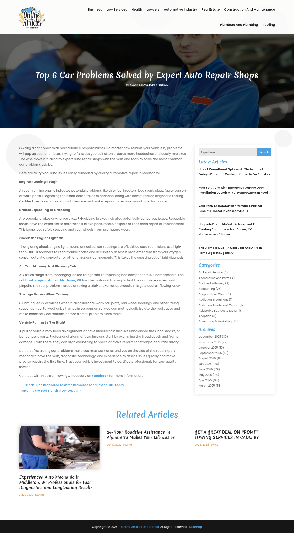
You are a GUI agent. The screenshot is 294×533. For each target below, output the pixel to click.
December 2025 (210, 337)
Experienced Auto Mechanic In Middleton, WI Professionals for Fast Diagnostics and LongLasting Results (56, 482)
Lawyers (153, 9)
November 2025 (210, 342)
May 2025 (205, 375)
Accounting (207, 289)
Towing (162, 85)
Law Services (117, 9)
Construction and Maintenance (249, 9)
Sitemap (195, 527)
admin (134, 85)
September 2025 (210, 353)
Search (264, 152)
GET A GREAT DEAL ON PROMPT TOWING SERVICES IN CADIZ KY (227, 434)
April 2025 (205, 380)
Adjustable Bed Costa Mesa (218, 311)
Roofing (268, 24)
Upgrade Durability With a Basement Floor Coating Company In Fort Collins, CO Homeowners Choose (230, 229)
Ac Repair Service (211, 272)
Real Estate (210, 9)
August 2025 (207, 358)
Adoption (205, 316)
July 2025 (205, 364)
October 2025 (208, 348)
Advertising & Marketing (215, 321)
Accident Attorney (211, 283)
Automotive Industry (180, 9)
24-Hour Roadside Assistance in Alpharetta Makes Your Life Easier (140, 434)
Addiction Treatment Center (219, 305)
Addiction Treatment (213, 300)
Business (95, 9)
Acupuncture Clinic (212, 294)
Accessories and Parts (214, 278)
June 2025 (206, 369)
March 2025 (207, 386)
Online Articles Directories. (140, 527)
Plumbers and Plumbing (239, 24)
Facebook (100, 375)
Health (137, 9)
